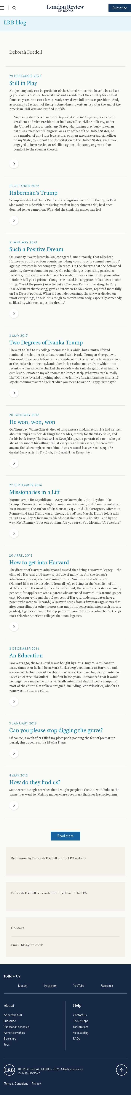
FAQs (76, 1038)
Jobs (7, 1044)
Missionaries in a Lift (34, 492)
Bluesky (22, 985)
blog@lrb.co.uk (32, 945)
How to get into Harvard (39, 563)
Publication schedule (16, 1026)
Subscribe (116, 8)
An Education (26, 656)
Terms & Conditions (16, 1083)
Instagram (50, 985)
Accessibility (80, 1032)
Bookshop (10, 1038)
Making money (47, 794)
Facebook (107, 985)
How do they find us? (34, 783)
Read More (65, 836)
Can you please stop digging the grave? (56, 731)
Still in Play (23, 83)
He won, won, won (32, 422)
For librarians (80, 1026)
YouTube (78, 985)
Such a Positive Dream (36, 250)
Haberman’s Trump (33, 193)
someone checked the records (51, 368)
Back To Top (121, 1070)
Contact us (80, 1015)
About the (13, 1015)
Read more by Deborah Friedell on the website (49, 858)
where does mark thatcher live (79, 794)
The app (81, 1020)
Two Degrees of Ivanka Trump (46, 343)
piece (59, 738)
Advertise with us (14, 1032)
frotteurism (108, 794)
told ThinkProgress (90, 509)
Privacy (36, 1083)
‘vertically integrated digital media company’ (85, 681)
